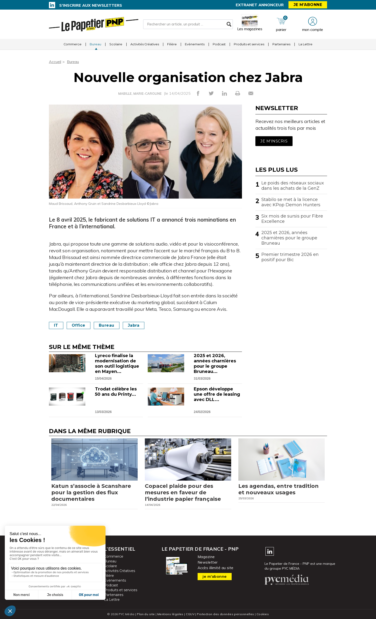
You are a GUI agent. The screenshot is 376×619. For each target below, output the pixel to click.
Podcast (219, 44)
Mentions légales (170, 614)
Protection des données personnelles (225, 614)
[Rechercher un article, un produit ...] (188, 24)
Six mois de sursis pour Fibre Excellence (292, 218)
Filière (172, 44)
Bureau (95, 44)
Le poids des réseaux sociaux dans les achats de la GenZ (292, 185)
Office (78, 325)
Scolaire (115, 44)
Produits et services (249, 44)
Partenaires (281, 44)
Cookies (263, 614)
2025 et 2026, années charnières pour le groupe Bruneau (289, 238)
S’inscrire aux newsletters (90, 5)
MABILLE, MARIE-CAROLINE (140, 93)
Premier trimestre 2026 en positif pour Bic (290, 257)
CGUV (190, 614)
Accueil (55, 61)
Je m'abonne (308, 4)
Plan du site (146, 614)
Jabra (134, 325)
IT (56, 325)
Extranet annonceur (260, 4)
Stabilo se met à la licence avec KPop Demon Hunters (290, 202)
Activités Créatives (144, 44)
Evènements (195, 44)
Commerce (73, 44)
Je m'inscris (274, 141)
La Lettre (305, 44)
